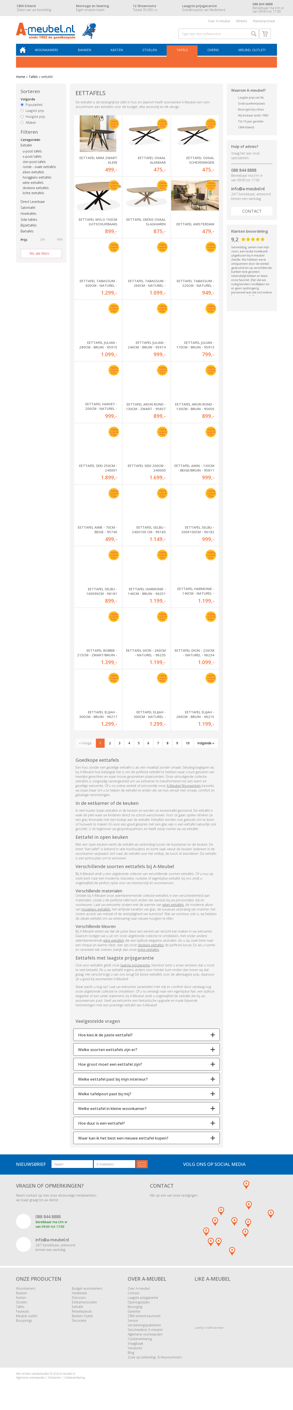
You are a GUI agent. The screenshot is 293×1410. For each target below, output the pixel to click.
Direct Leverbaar (33, 206)
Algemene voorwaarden (145, 1339)
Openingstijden (139, 1307)
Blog (131, 1358)
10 (188, 748)
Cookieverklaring (140, 1344)
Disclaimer (54, 1383)
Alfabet (28, 127)
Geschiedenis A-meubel (145, 1335)
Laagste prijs (32, 115)
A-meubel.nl (67, 1379)
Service (133, 1326)
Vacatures (135, 1353)
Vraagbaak (135, 1349)
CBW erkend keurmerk (144, 1321)
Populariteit (32, 109)
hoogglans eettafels (37, 182)
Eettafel (26, 150)
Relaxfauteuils (82, 1316)
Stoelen (151, 54)
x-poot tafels (32, 161)
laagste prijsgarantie (135, 970)
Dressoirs (79, 1303)
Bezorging (135, 1312)
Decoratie (79, 1326)
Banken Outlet (82, 1321)
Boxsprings (24, 1326)
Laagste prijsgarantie (143, 1303)
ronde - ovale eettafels (39, 171)
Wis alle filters (39, 258)
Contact (252, 215)
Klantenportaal (264, 21)
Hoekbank (79, 1298)
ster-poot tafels (34, 166)
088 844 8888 (243, 174)
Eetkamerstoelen (84, 1307)
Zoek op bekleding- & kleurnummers (155, 1362)
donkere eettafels (36, 192)
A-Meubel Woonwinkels (184, 791)
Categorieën (30, 144)
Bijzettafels (29, 230)
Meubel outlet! (251, 54)
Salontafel (28, 212)
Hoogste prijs (33, 121)
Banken (87, 54)
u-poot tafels (32, 156)
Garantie (134, 1316)
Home (20, 81)
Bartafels (27, 236)
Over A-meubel (219, 21)
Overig (213, 54)
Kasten (119, 54)
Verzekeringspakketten (144, 1330)
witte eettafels (33, 187)
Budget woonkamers (87, 1293)
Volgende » (205, 748)
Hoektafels (28, 218)
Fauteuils (22, 1316)
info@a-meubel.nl (248, 193)
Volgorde (28, 104)
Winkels (241, 21)
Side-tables (29, 224)
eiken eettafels (33, 176)
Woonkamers (49, 54)
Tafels (183, 54)
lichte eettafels (33, 197)
